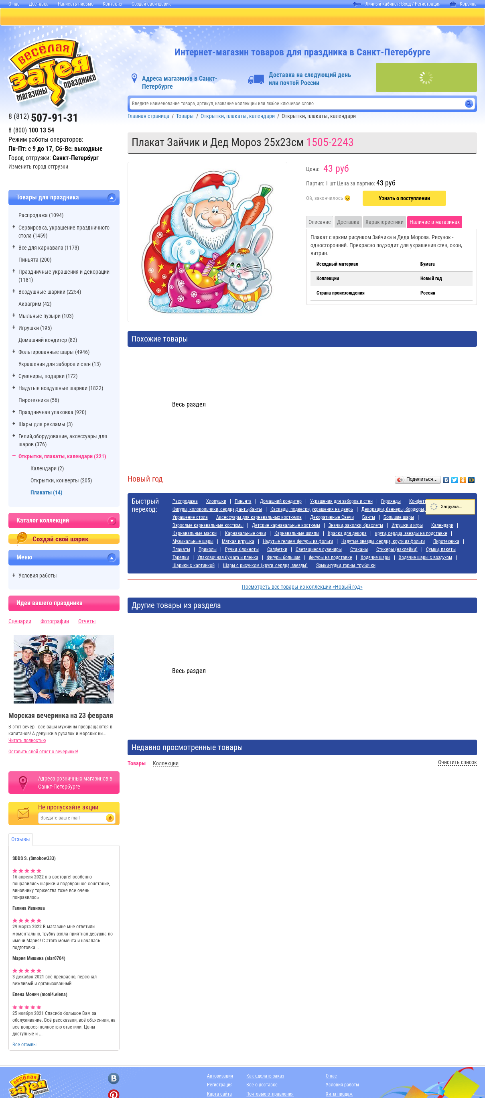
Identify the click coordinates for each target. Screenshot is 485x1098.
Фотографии (55, 622)
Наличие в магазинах (435, 223)
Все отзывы (24, 1045)
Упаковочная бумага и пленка (227, 558)
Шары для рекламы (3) (45, 425)
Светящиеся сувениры (319, 550)
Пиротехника (446, 542)
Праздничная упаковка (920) (52, 413)
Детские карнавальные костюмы (286, 526)
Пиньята (243, 502)
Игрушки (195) (35, 328)
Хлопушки (216, 502)
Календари (442, 526)
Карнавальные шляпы (296, 534)
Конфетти (419, 502)
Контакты (112, 4)
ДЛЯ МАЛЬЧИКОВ (262, 17)
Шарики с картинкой (193, 566)
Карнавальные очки (245, 534)
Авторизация (220, 1077)
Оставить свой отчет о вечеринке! (43, 752)
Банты (368, 518)
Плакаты (181, 550)
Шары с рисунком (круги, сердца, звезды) (265, 566)
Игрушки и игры (407, 526)
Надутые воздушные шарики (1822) (60, 389)
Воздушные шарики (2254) (49, 292)
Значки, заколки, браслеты (356, 526)
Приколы (208, 550)
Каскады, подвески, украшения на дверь (311, 510)
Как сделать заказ (265, 1077)
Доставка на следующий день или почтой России (310, 79)
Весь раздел (189, 405)
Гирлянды (391, 502)
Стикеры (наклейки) (397, 550)
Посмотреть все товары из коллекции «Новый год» (302, 587)
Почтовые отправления (270, 1095)
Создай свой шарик (151, 4)
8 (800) (31, 131)
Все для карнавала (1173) (48, 248)
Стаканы (359, 550)
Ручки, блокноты (242, 550)
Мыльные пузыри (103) (45, 316)
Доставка (39, 4)
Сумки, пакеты (441, 550)
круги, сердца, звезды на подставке (411, 534)
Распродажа (185, 502)
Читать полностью (27, 741)
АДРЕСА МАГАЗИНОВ (376, 17)
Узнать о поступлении (404, 199)
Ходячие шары (375, 558)
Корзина (463, 4)
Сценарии (19, 622)
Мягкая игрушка (238, 542)
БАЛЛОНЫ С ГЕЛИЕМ (141, 17)
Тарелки (180, 558)
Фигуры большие (283, 558)
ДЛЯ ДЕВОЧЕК (204, 17)
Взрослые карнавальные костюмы (208, 526)
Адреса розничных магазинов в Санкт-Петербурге (75, 783)
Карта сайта (219, 1095)
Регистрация (427, 4)
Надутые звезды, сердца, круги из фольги (383, 542)
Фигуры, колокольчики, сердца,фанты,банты (217, 510)
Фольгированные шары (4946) (53, 353)
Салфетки (277, 550)
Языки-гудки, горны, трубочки (345, 566)
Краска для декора (347, 534)
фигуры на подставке (330, 558)
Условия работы (37, 576)
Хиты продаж (339, 1095)
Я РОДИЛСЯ (317, 17)
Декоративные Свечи (332, 518)
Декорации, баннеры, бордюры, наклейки (403, 510)
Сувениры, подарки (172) (47, 377)
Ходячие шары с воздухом (425, 558)
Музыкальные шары (192, 542)
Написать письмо (75, 4)
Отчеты (87, 622)
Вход (406, 4)
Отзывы (20, 840)
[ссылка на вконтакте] (114, 1079)
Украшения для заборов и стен (341, 502)
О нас (14, 4)
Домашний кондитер (281, 502)
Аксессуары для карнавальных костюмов (259, 518)
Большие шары (399, 518)
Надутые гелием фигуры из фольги (298, 542)
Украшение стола (190, 518)
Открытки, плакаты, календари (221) (62, 457)
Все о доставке (262, 1085)
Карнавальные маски (194, 534)
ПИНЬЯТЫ (84, 17)
